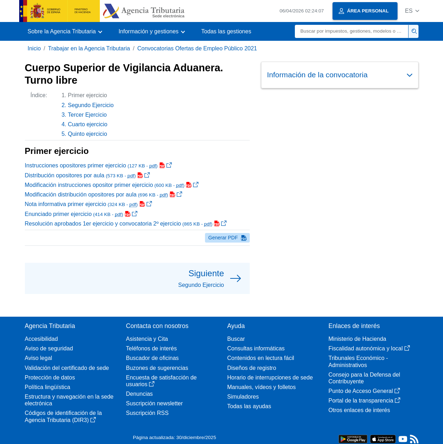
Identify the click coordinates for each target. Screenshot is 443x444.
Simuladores (243, 397)
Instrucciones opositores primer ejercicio (98, 165)
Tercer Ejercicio (87, 115)
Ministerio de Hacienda (358, 339)
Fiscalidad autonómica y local (369, 348)
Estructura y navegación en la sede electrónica (69, 400)
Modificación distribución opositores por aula (103, 195)
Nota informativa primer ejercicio (88, 204)
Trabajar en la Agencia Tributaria (89, 48)
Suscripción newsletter (154, 403)
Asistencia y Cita (147, 339)
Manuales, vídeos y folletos (261, 387)
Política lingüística (47, 387)
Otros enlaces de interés (359, 410)
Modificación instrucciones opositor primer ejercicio (112, 185)
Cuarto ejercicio (87, 124)
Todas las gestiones (226, 31)
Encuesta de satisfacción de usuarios (161, 380)
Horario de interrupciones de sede (270, 377)
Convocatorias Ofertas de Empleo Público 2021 (197, 48)
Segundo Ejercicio (91, 105)
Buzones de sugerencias (157, 368)
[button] (412, 11)
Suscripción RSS (147, 413)
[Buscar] (352, 31)
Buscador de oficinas (152, 358)
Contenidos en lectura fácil (261, 358)
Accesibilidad (41, 339)
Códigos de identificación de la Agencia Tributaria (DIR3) (63, 416)
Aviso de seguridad (49, 348)
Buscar (236, 339)
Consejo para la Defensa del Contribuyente (364, 378)
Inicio (34, 48)
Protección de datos (50, 377)
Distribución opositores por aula (87, 175)
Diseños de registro (251, 368)
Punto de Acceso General (364, 391)
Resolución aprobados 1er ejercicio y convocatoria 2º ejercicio (126, 224)
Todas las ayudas (249, 406)
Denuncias (139, 394)
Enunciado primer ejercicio (81, 214)
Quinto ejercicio (87, 134)
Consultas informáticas (256, 348)
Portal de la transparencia (364, 401)
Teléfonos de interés (151, 348)
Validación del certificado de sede (67, 368)
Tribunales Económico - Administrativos (358, 361)
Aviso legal (38, 358)
